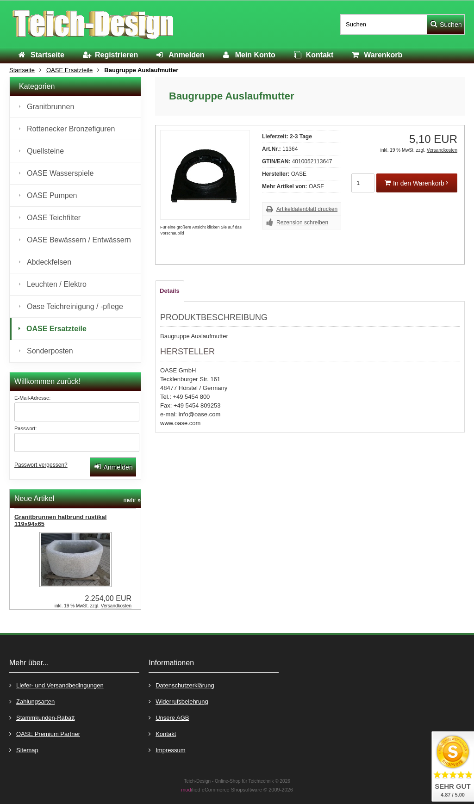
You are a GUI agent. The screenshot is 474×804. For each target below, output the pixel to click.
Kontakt (162, 733)
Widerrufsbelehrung (178, 701)
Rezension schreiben (302, 222)
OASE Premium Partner (44, 733)
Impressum (167, 750)
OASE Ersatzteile (56, 329)
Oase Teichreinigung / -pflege (75, 306)
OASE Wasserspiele (60, 173)
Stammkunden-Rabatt (42, 717)
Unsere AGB (169, 717)
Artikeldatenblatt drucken (306, 209)
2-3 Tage (301, 136)
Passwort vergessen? (41, 465)
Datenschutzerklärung (181, 685)
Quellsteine (45, 151)
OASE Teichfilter (54, 218)
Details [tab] (170, 290)
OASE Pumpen (52, 195)
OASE (316, 186)
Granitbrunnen (50, 107)
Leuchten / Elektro (57, 284)
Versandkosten (442, 150)
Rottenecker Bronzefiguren (71, 129)
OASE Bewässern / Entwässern (79, 240)
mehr (132, 500)
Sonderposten (50, 351)
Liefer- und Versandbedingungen (56, 685)
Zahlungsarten (32, 701)
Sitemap (23, 750)
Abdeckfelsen (49, 262)
